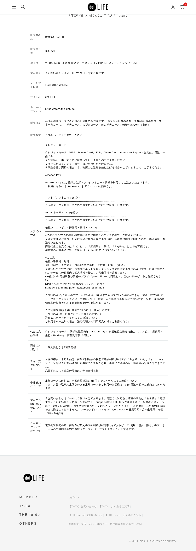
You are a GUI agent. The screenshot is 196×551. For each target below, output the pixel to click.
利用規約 (74, 523)
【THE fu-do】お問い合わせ (86, 515)
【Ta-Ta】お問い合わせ (83, 506)
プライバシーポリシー (94, 523)
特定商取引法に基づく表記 (126, 523)
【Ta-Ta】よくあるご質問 (114, 506)
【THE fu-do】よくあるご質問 (123, 515)
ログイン (74, 497)
